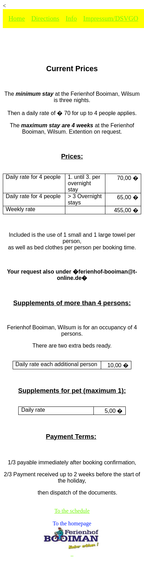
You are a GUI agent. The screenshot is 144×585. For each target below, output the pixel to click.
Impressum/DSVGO (110, 18)
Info (71, 18)
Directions (45, 18)
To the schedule (72, 511)
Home (16, 18)
